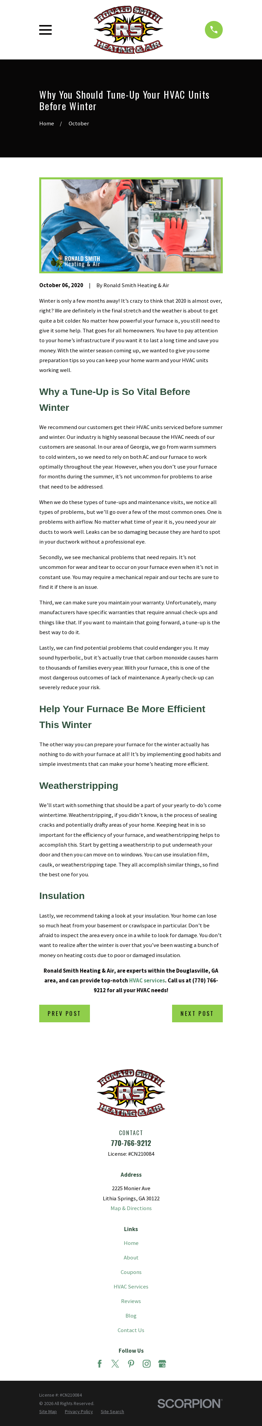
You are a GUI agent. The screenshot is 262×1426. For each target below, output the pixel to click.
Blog (131, 1315)
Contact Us (131, 1330)
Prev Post (64, 1013)
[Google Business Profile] (162, 1364)
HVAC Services (131, 1286)
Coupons (131, 1272)
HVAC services (147, 980)
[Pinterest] (131, 1364)
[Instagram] (146, 1364)
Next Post (197, 1013)
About (131, 1257)
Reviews (131, 1301)
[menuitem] (48, 1411)
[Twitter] (115, 1364)
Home (131, 1243)
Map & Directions (131, 1208)
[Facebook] (99, 1364)
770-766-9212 (131, 1142)
